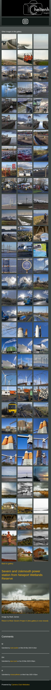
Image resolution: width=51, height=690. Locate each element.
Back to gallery (7, 564)
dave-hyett (13, 661)
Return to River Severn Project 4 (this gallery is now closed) (25, 621)
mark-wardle (14, 648)
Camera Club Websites (20, 685)
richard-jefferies (15, 674)
